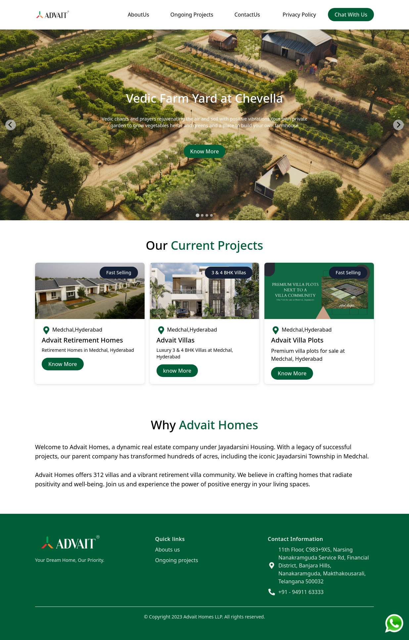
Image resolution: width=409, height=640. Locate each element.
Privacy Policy (299, 14)
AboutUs (138, 14)
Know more (292, 373)
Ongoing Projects (191, 14)
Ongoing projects (176, 560)
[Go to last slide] (10, 125)
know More (177, 370)
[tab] (197, 215)
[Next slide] (398, 125)
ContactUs (247, 14)
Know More (204, 151)
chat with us (351, 14)
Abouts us (167, 549)
